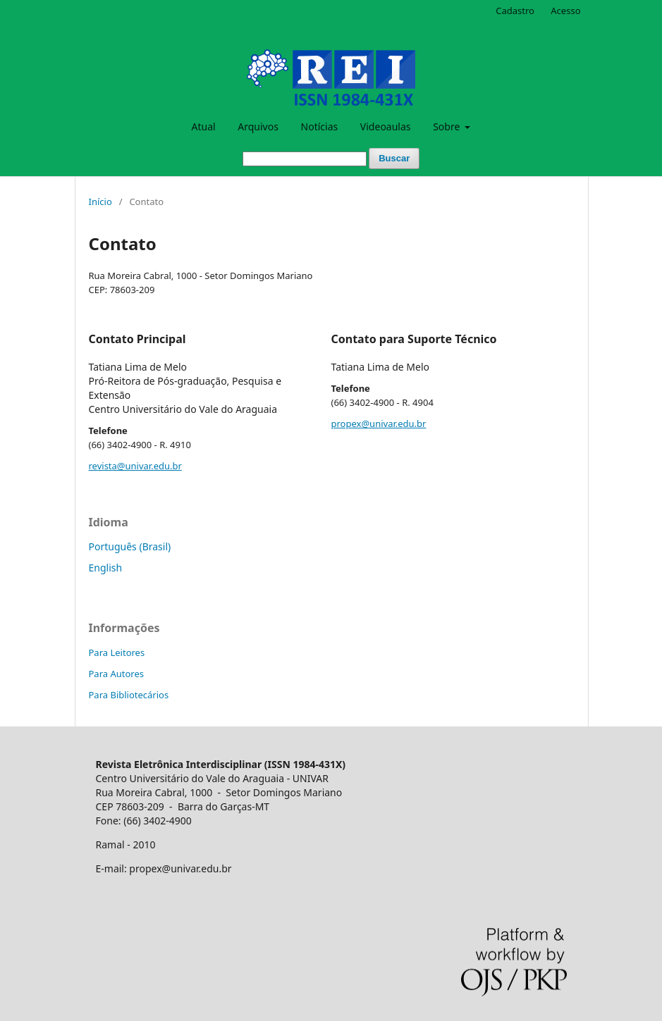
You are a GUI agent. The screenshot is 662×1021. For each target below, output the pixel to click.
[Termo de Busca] (305, 158)
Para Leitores (117, 652)
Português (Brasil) (130, 546)
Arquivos (258, 126)
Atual (204, 126)
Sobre (447, 126)
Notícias (319, 126)
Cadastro (515, 10)
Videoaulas (385, 126)
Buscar (394, 158)
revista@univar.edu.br (135, 465)
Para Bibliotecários (129, 694)
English (106, 567)
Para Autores (117, 673)
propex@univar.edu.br (379, 423)
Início (100, 201)
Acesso (565, 10)
